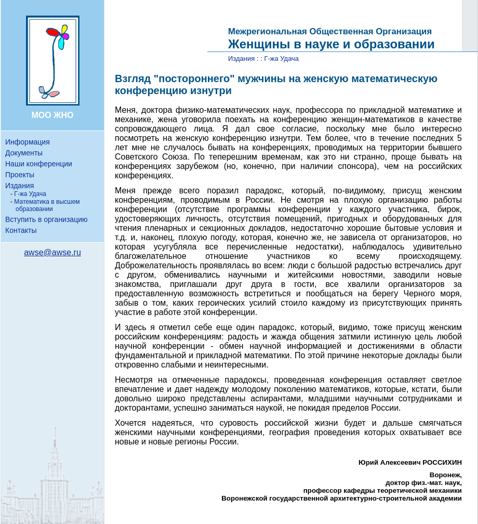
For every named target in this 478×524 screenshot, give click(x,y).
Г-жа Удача (30, 194)
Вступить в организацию (46, 219)
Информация (27, 142)
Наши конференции (38, 164)
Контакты (20, 230)
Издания (19, 185)
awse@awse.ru (52, 252)
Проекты (19, 175)
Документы (24, 153)
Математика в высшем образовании (46, 205)
